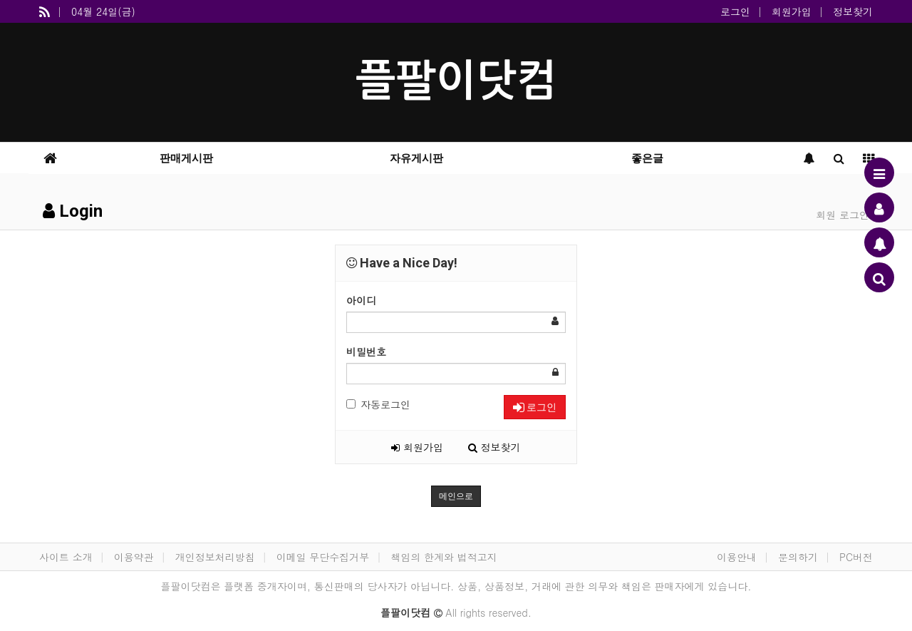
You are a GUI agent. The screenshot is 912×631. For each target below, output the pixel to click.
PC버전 (856, 557)
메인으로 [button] (456, 496)
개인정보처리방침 (215, 557)
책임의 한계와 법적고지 (443, 557)
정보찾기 (853, 11)
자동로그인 (378, 404)
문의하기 (798, 557)
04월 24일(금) (103, 11)
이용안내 (737, 557)
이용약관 (134, 557)
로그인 (735, 11)
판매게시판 (186, 158)
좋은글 (647, 158)
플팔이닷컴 (456, 81)
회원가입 (792, 11)
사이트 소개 (66, 557)
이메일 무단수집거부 (323, 557)
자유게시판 (416, 158)
